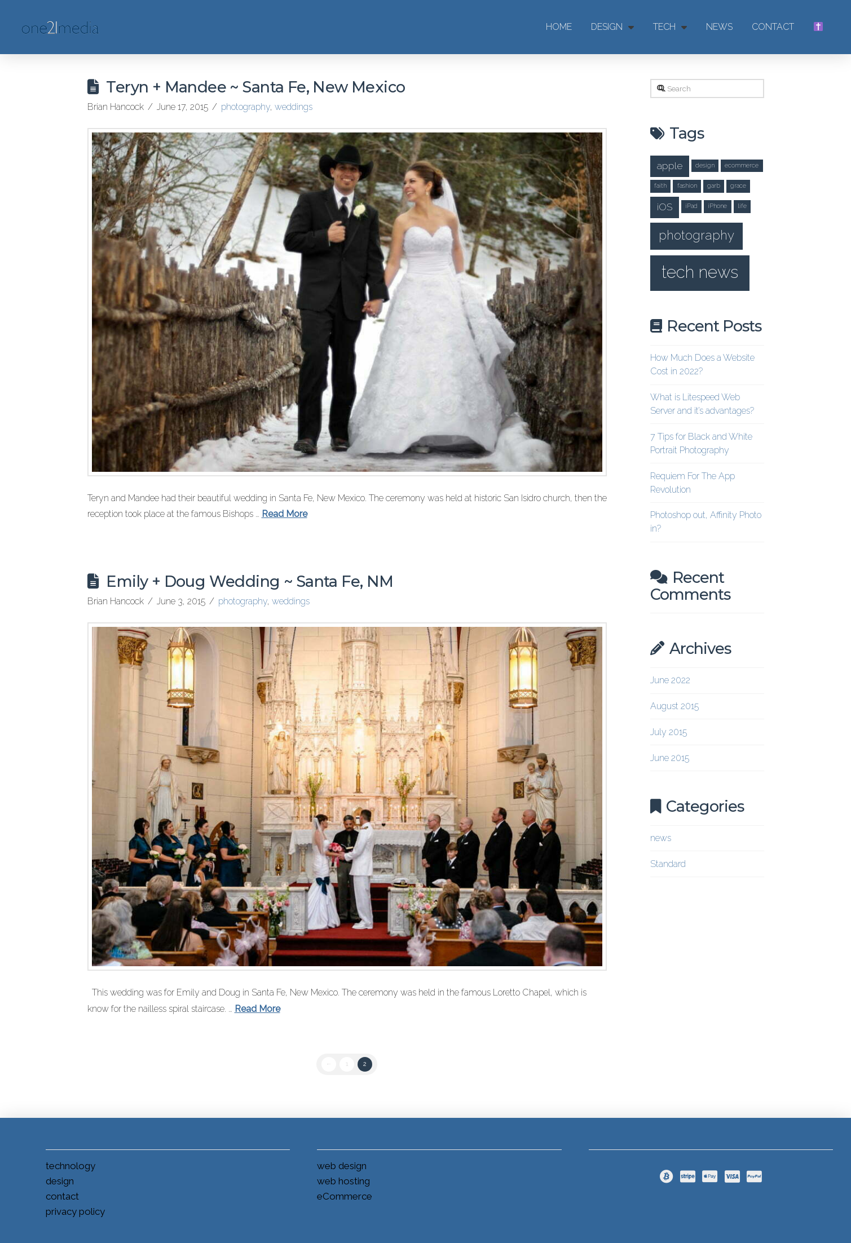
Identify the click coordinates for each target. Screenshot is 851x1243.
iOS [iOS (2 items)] (664, 207)
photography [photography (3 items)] (696, 235)
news (660, 838)
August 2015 (674, 706)
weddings (293, 106)
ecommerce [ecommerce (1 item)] (742, 165)
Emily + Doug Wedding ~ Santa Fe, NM (249, 581)
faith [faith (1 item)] (660, 185)
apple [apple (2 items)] (669, 165)
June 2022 (670, 680)
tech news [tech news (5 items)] (700, 272)
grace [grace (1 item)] (738, 185)
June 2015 (669, 758)
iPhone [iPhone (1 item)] (717, 205)
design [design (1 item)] (705, 165)
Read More (284, 513)
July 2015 (668, 732)
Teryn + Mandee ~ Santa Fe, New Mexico (255, 87)
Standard (668, 864)
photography (245, 106)
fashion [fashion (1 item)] (687, 185)
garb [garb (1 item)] (713, 185)
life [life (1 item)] (742, 205)
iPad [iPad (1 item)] (691, 205)
